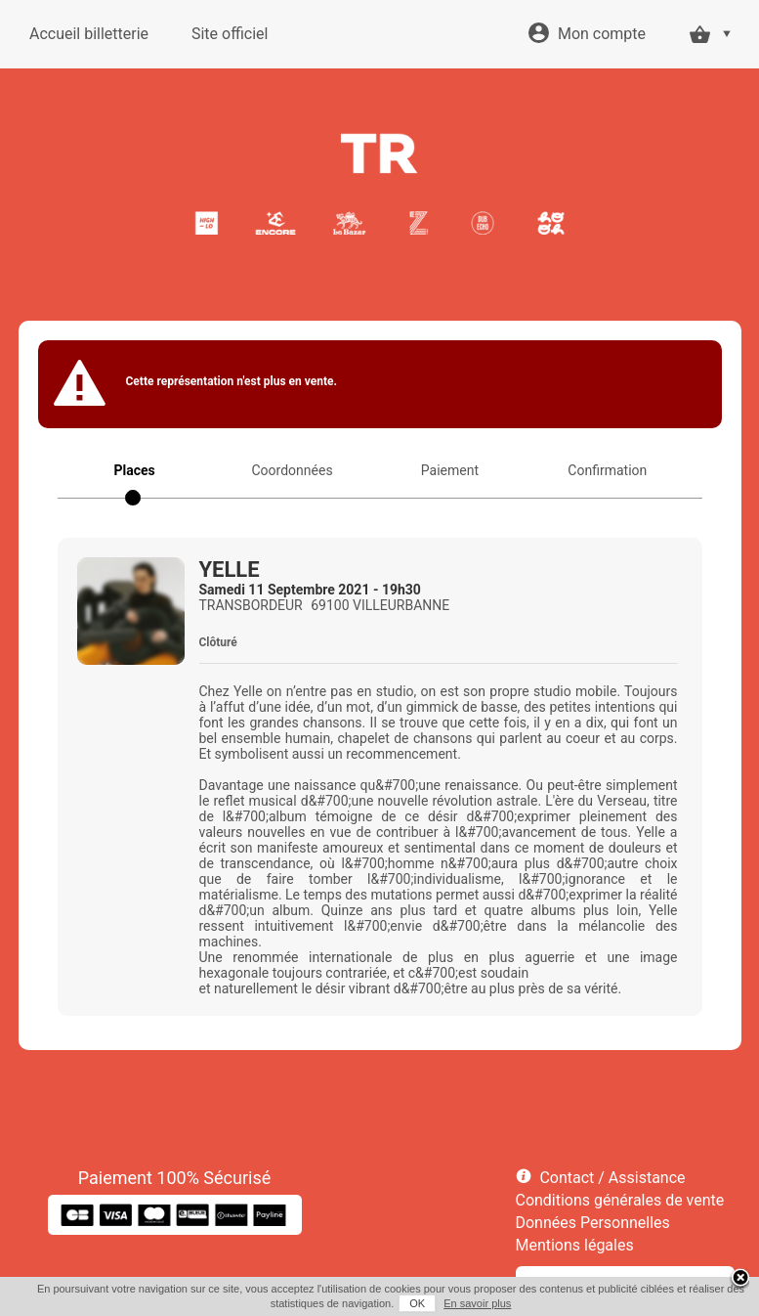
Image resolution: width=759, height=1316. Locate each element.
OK (417, 1303)
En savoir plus (477, 1303)
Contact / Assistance (612, 1177)
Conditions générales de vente (620, 1200)
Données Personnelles (593, 1222)
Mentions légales (575, 1245)
